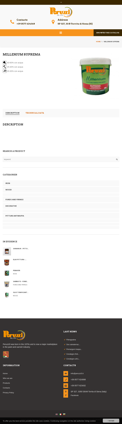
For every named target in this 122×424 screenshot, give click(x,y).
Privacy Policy (8, 393)
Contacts (6, 388)
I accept (111, 421)
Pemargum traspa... (74, 349)
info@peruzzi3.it (77, 373)
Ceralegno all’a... (73, 359)
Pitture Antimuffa (14, 216)
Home (98, 42)
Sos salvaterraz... (73, 344)
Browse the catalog (107, 33)
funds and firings (14, 199)
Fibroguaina (71, 340)
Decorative (11, 206)
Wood (8, 189)
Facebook (74, 395)
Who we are (7, 378)
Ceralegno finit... (72, 354)
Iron (7, 183)
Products (6, 383)
